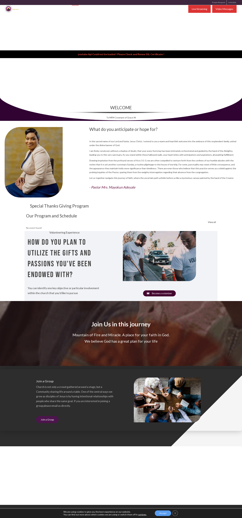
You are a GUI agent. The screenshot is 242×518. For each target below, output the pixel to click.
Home (75, 9)
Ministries (119, 9)
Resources (103, 9)
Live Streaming (199, 9)
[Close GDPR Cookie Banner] (175, 513)
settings (142, 514)
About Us (87, 9)
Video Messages (224, 9)
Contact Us (135, 9)
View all (212, 222)
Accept (163, 513)
